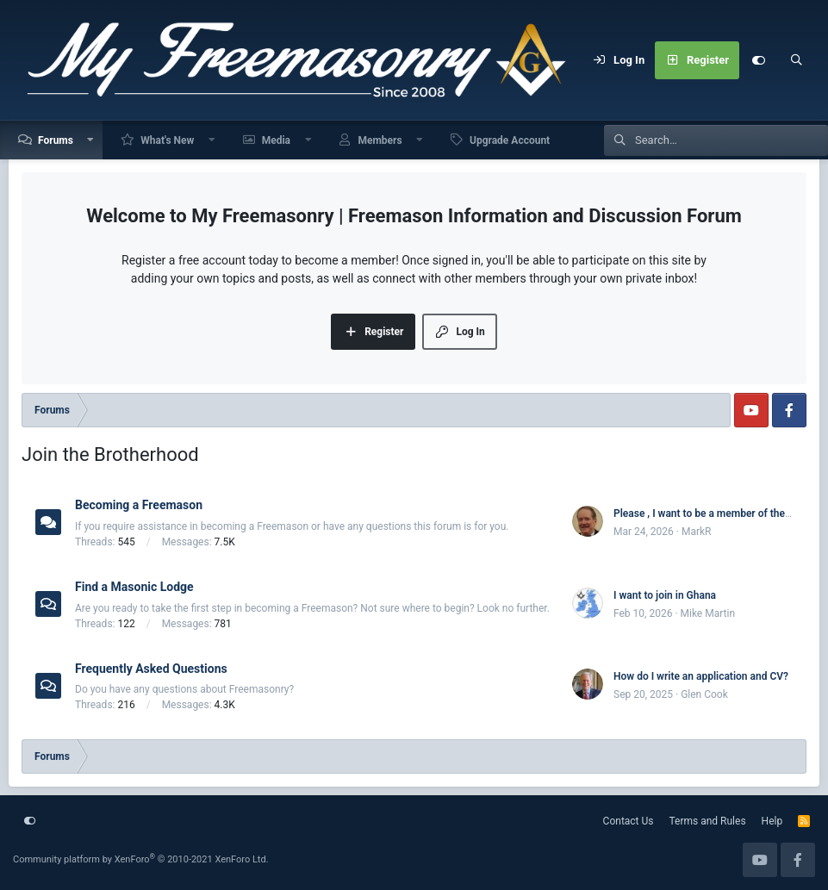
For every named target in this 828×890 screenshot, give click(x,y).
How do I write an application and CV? (700, 676)
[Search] (796, 60)
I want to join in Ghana (664, 595)
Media (276, 140)
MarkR (697, 532)
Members (380, 140)
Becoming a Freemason (138, 505)
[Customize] (758, 60)
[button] (91, 140)
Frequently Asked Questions (151, 668)
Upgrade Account (510, 140)
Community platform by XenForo (141, 859)
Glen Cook (704, 694)
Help (772, 821)
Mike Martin (708, 613)
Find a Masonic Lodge (134, 587)
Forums (55, 140)
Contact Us (628, 821)
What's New (167, 140)
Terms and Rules (707, 821)
